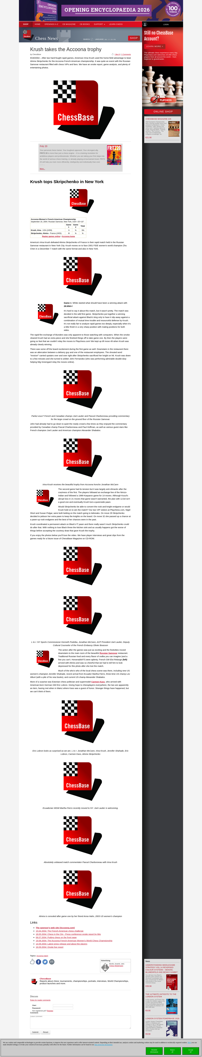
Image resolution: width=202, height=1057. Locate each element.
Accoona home (68, 236)
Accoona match (42, 956)
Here (189, 1043)
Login (165, 25)
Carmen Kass (98, 682)
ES (112, 39)
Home (37, 24)
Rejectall (172, 1051)
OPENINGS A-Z (51, 24)
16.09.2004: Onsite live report (49, 947)
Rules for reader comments (40, 1000)
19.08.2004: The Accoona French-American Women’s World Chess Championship (74, 940)
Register (50, 1011)
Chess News (46, 38)
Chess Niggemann (116, 966)
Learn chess (116, 24)
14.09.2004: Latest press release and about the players (61, 944)
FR (114, 39)
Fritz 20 (43, 146)
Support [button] (99, 24)
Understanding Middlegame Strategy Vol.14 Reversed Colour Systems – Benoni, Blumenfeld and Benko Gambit (162, 968)
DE (106, 39)
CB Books (85, 24)
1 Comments (126, 54)
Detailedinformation (154, 1051)
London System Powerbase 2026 (162, 1018)
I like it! (117, 54)
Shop (25, 24)
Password (36, 1008)
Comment (34, 1013)
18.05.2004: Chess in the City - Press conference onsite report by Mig (68, 934)
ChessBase (45, 978)
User (34, 1005)
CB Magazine (69, 24)
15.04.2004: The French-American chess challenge (59, 931)
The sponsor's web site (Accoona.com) (55, 928)
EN (109, 39)
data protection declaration (103, 1045)
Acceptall (190, 1051)
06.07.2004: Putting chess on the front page (56, 937)
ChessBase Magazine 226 (158, 119)
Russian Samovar (108, 653)
